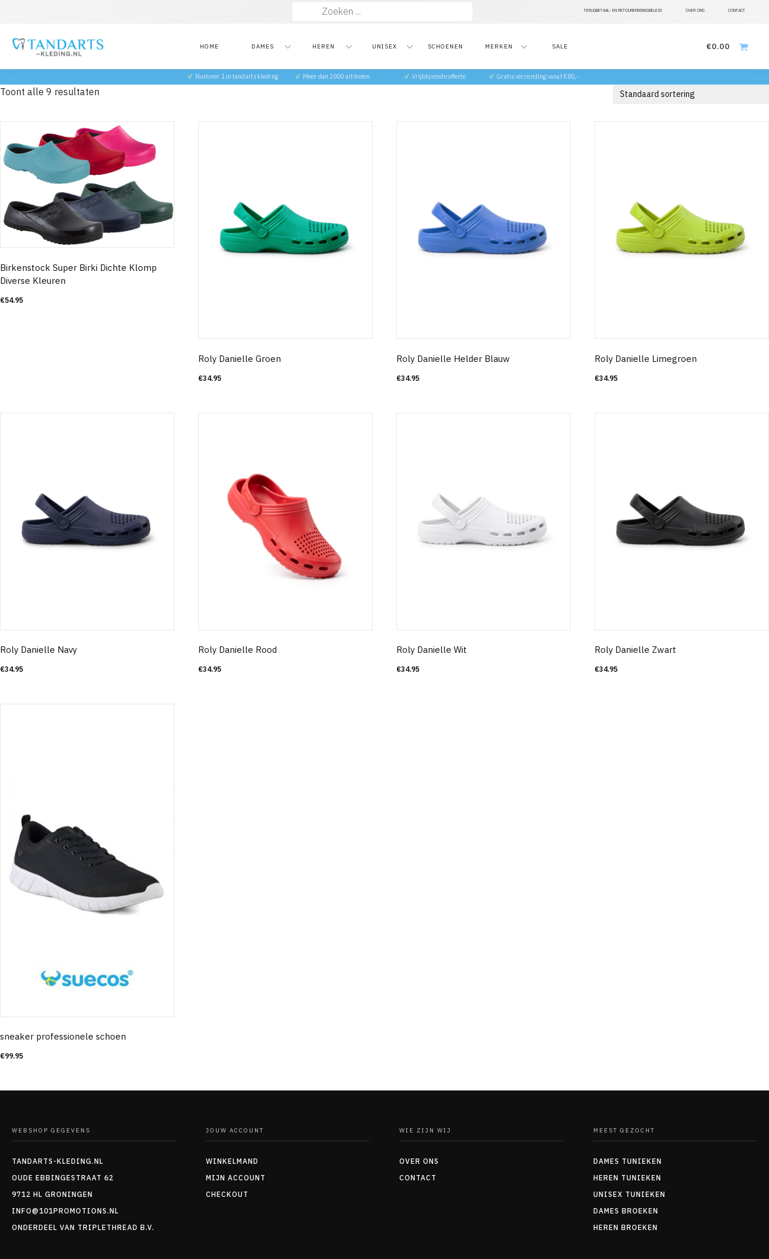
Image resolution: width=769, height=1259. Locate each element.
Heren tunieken (627, 1177)
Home (209, 46)
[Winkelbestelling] (691, 94)
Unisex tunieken (629, 1194)
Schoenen (445, 46)
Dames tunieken (627, 1161)
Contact (418, 1177)
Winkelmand (232, 1161)
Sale (560, 46)
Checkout (227, 1194)
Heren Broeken (625, 1227)
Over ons (419, 1161)
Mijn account (236, 1177)
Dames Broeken (625, 1210)
